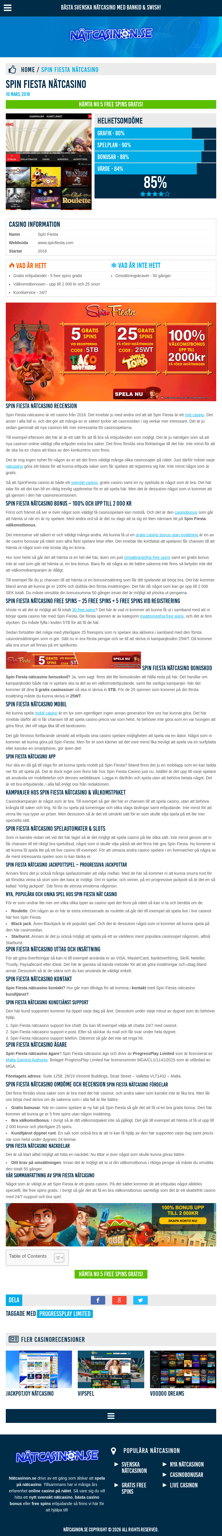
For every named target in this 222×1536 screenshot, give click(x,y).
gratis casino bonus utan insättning (167, 535)
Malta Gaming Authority (26, 1060)
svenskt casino (84, 482)
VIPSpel (86, 1393)
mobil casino (46, 713)
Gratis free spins (134, 1488)
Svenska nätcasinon (134, 1467)
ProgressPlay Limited (64, 1314)
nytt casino (194, 414)
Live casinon (184, 1485)
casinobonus (186, 512)
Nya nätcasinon (187, 1464)
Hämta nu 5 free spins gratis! (111, 104)
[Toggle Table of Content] (56, 1258)
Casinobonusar (186, 1475)
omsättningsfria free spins (147, 557)
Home (28, 69)
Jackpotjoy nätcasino (30, 1393)
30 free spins (83, 609)
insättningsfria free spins (162, 616)
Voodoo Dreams (167, 1393)
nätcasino (14, 466)
